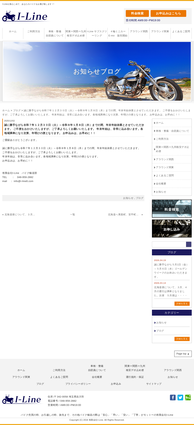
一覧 (72, 214)
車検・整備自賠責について (55, 33)
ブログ (17, 110)
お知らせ (161, 191)
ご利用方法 (33, 31)
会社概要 (161, 183)
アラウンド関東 (160, 31)
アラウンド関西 (139, 31)
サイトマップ (154, 383)
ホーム (13, 31)
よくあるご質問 (181, 31)
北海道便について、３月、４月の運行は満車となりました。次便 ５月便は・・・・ (170, 291)
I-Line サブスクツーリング (97, 33)
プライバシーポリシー (78, 383)
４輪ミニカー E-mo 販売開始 (118, 33)
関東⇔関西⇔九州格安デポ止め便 (76, 33)
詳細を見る (182, 303)
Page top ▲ (182, 353)
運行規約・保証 (135, 377)
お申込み (116, 383)
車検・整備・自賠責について (172, 130)
